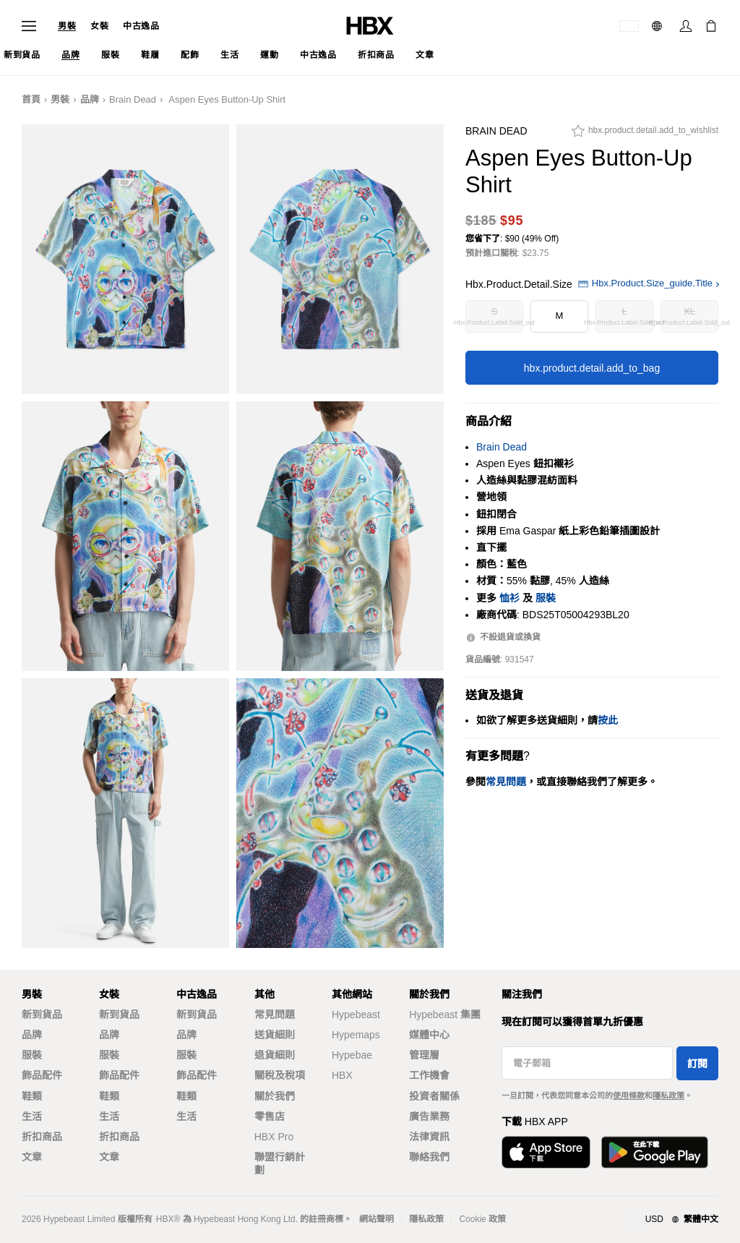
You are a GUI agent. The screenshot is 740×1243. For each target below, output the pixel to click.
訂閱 (697, 1063)
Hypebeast (356, 1014)
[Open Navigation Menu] (29, 26)
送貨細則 (274, 1035)
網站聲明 (376, 1219)
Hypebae (352, 1055)
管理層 (424, 1055)
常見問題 (274, 1014)
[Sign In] (686, 26)
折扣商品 (42, 1136)
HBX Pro (273, 1136)
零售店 (269, 1116)
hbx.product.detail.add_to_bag (592, 368)
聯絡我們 (429, 1157)
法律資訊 (429, 1136)
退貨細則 (274, 1055)
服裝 (545, 598)
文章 (32, 1157)
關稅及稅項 (279, 1075)
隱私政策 (668, 1095)
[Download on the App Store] (546, 1152)
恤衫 (509, 598)
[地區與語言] (671, 1220)
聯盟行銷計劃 (279, 1163)
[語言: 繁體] (659, 26)
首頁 (31, 99)
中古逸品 (141, 26)
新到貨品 (42, 1014)
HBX (342, 1075)
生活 (32, 1116)
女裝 (99, 26)
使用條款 (629, 1095)
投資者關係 (434, 1096)
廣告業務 (429, 1116)
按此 (608, 720)
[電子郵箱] (587, 1063)
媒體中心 (429, 1035)
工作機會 (429, 1075)
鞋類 (32, 1096)
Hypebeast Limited (79, 1219)
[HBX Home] (370, 25)
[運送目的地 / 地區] (629, 26)
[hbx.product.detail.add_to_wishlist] (645, 134)
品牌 (89, 99)
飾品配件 (42, 1075)
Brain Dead (132, 99)
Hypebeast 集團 (445, 1014)
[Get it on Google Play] (654, 1152)
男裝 (67, 26)
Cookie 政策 (482, 1219)
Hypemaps (356, 1035)
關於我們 (274, 1096)
